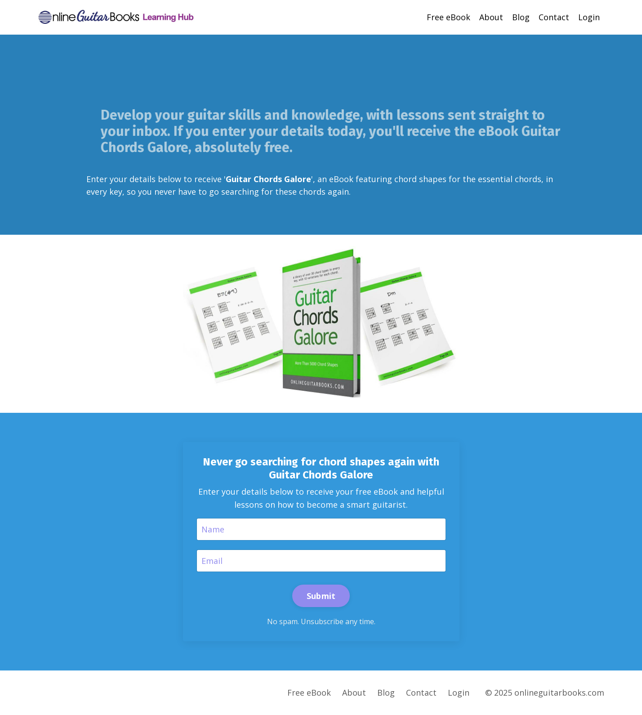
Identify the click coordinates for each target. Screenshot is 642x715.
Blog (521, 17)
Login (589, 17)
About (491, 17)
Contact (554, 17)
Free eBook (448, 17)
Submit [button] (321, 595)
